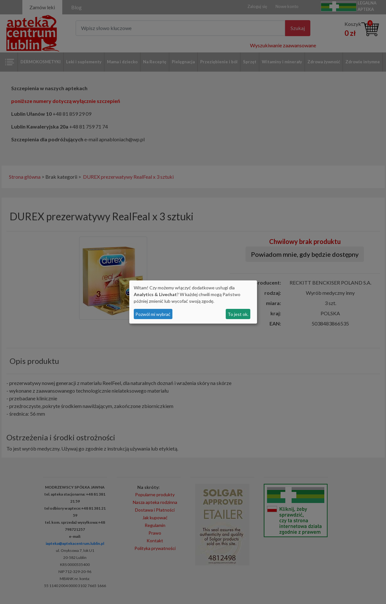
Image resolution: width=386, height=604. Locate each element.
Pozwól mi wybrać (152, 314)
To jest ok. (238, 314)
